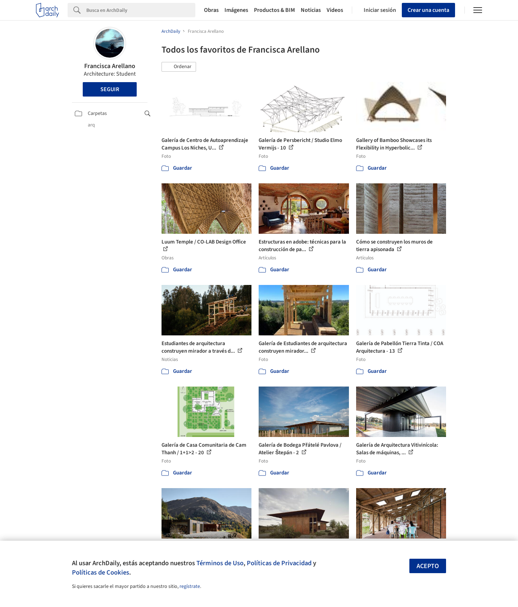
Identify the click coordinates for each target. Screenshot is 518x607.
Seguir (109, 89)
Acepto (428, 566)
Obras (211, 10)
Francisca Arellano (109, 66)
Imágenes (236, 10)
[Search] (140, 10)
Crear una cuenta (428, 10)
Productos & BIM (274, 10)
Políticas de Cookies (100, 572)
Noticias (311, 10)
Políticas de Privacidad (279, 563)
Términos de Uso (220, 563)
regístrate (190, 586)
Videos (335, 10)
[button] (179, 67)
